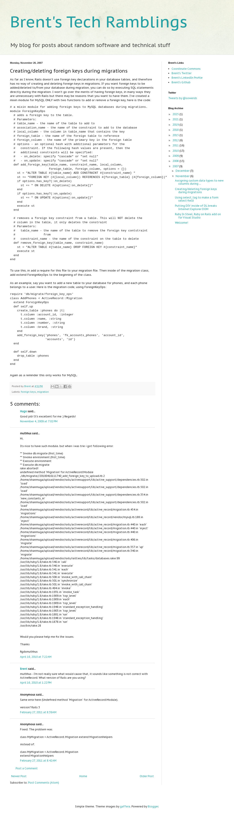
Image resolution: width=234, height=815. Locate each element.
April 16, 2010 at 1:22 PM (35, 682)
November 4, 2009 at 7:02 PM (38, 421)
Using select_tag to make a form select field (196, 199)
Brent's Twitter (181, 73)
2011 (175, 145)
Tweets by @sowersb (182, 98)
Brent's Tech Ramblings (98, 22)
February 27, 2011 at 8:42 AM (38, 760)
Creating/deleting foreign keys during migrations (196, 190)
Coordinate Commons (186, 68)
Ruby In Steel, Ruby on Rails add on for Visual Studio (198, 215)
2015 (175, 135)
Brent (27, 386)
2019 (175, 124)
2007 (175, 166)
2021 (175, 119)
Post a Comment (27, 768)
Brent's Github (181, 82)
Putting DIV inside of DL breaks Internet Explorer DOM (196, 207)
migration (43, 391)
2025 (175, 114)
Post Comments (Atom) (43, 782)
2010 (175, 150)
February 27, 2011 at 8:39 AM (38, 712)
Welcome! (181, 222)
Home (83, 776)
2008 (175, 161)
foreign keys (28, 391)
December (183, 170)
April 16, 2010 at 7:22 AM (35, 656)
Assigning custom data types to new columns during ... (199, 182)
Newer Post (19, 776)
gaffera (125, 806)
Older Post (147, 776)
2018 (175, 129)
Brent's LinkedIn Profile (187, 77)
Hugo (23, 411)
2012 (175, 140)
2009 (175, 155)
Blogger (153, 806)
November (183, 176)
